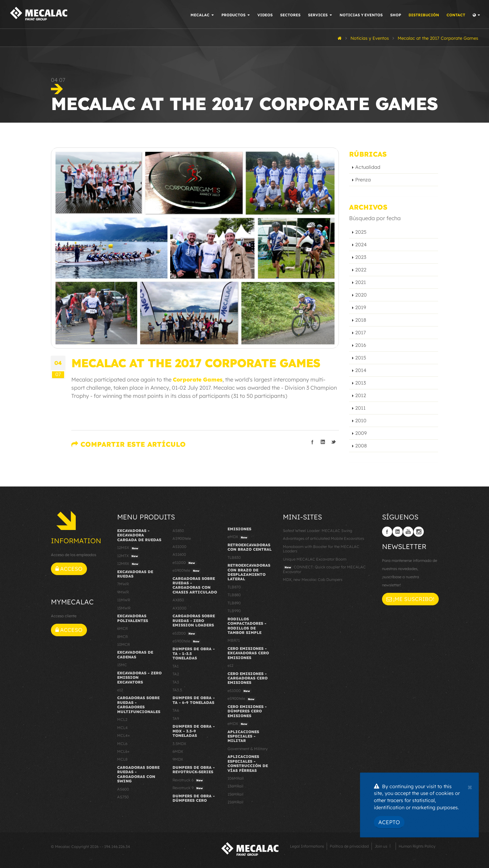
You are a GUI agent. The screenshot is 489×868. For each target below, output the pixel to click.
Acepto (389, 822)
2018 (360, 320)
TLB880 (234, 594)
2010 (360, 421)
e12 (120, 690)
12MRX (128, 564)
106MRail (236, 778)
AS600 (123, 789)
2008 (361, 446)
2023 (360, 257)
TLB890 (234, 603)
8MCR (122, 636)
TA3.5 (177, 690)
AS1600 (179, 554)
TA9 (176, 718)
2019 (360, 307)
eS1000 (185, 563)
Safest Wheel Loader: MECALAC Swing (317, 530)
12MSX (128, 548)
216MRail (235, 802)
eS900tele (187, 570)
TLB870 (234, 587)
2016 (360, 345)
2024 (361, 245)
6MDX (178, 751)
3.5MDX (179, 743)
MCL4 (122, 727)
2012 (360, 395)
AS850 (178, 530)
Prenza (363, 180)
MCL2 (122, 719)
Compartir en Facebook (312, 442)
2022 (360, 270)
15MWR (123, 608)
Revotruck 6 (188, 780)
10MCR (123, 644)
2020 (361, 295)
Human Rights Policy (417, 846)
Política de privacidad (349, 846)
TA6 (176, 710)
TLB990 (234, 610)
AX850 (178, 600)
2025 (360, 232)
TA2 (176, 674)
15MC (122, 664)
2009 (361, 433)
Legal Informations (307, 846)
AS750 (123, 797)
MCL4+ (123, 735)
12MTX (128, 556)
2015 (360, 358)
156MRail (235, 794)
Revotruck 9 (188, 788)
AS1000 (179, 546)
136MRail (235, 786)
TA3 (176, 682)
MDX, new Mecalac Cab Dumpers (312, 579)
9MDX (178, 759)
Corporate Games (197, 379)
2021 (360, 282)
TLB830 (234, 557)
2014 (360, 370)
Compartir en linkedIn (323, 442)
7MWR (123, 584)
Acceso (69, 568)
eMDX (238, 537)
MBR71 (234, 640)
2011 (360, 408)
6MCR (122, 628)
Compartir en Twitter (333, 442)
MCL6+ (123, 751)
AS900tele (182, 538)
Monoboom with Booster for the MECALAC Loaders (321, 548)
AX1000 (179, 608)
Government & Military (248, 748)
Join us (381, 846)
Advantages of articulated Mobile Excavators (323, 538)
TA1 (176, 666)
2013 (360, 383)
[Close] (470, 786)
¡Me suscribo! (410, 599)
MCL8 (122, 759)
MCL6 (122, 743)
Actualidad (367, 167)
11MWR (123, 600)
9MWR (123, 592)
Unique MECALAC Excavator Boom (314, 559)
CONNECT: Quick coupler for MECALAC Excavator (324, 569)
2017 (360, 333)
